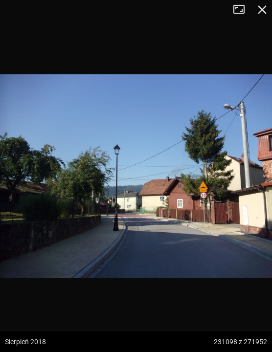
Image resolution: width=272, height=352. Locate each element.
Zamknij (262, 10)
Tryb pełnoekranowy (242, 10)
